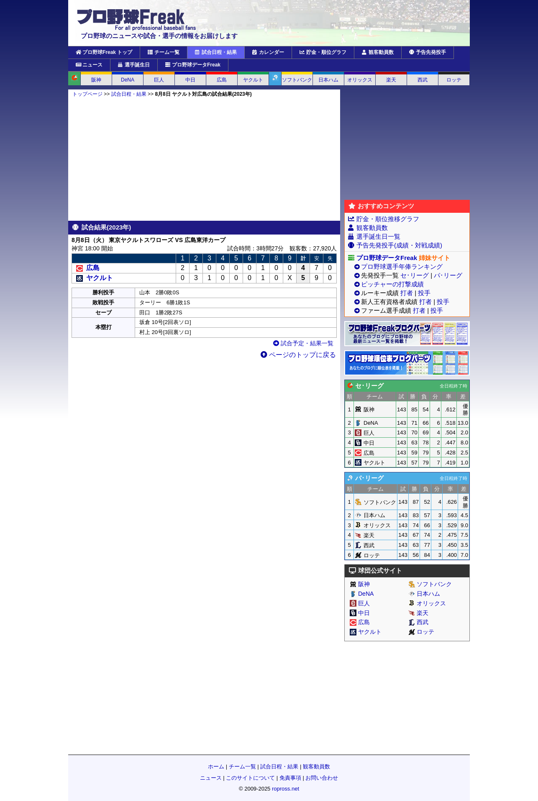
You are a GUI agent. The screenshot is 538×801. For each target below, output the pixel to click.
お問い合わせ (321, 778)
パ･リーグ (448, 275)
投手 (424, 292)
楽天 (391, 80)
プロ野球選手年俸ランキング (402, 266)
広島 (222, 80)
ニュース (89, 65)
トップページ (87, 94)
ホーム (216, 766)
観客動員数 (378, 52)
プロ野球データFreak (192, 65)
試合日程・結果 (216, 52)
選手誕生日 (134, 65)
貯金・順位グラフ (323, 52)
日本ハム (328, 80)
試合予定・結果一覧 (303, 343)
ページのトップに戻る (298, 354)
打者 (406, 292)
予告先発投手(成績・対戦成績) (399, 245)
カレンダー (268, 52)
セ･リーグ (414, 275)
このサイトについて (250, 778)
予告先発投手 (427, 52)
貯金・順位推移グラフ (387, 218)
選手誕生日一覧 (378, 236)
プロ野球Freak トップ (104, 52)
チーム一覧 (163, 52)
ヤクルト (253, 80)
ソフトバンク (297, 80)
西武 (423, 80)
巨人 (159, 80)
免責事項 (290, 778)
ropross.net (285, 789)
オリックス (359, 80)
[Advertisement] (204, 158)
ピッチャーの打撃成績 (392, 284)
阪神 (96, 80)
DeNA (127, 80)
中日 (190, 80)
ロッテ (453, 80)
